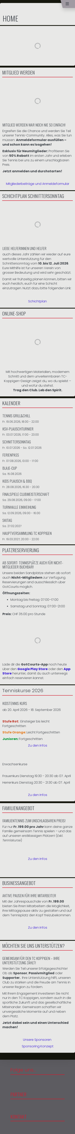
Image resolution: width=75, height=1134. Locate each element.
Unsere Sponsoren (37, 1039)
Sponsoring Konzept (37, 1046)
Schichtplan (37, 301)
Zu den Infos (37, 745)
